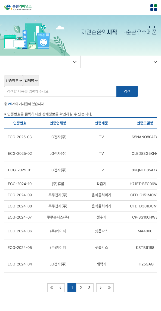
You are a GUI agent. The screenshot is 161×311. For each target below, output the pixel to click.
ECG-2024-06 (20, 231)
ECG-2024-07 (20, 217)
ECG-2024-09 (20, 195)
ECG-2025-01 (20, 170)
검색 (127, 91)
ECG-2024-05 (20, 247)
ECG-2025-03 (20, 137)
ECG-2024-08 (20, 206)
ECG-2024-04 (20, 264)
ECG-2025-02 (20, 153)
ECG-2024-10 (20, 184)
